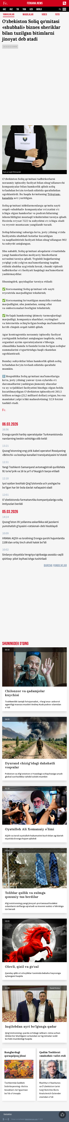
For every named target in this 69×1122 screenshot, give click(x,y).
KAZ (4, 9)
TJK (17, 9)
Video (44, 14)
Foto (57, 14)
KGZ (11, 9)
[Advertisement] (34, 87)
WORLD (39, 9)
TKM (24, 9)
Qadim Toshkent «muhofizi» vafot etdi (52, 1054)
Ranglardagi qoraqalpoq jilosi (15, 1054)
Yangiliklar (8, 14)
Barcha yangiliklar (55, 565)
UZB (31, 9)
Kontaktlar (8, 1114)
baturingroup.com (31, 1119)
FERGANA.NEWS (35, 3)
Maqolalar (28, 14)
